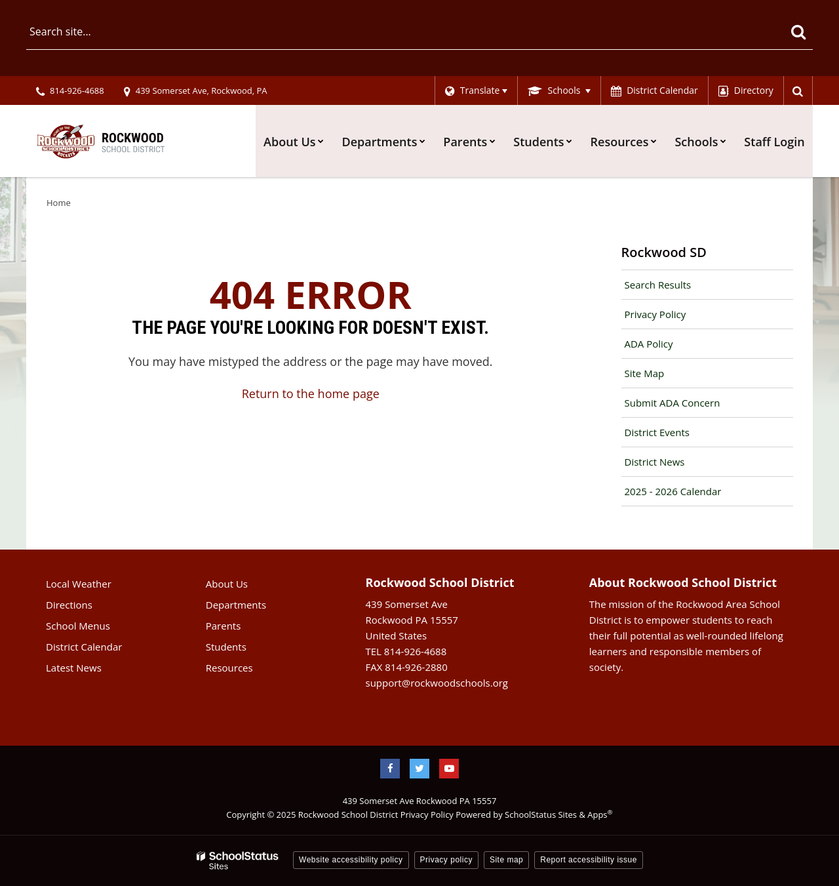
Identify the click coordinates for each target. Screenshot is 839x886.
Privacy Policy (655, 314)
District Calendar (84, 646)
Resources (229, 667)
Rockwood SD (664, 252)
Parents (223, 625)
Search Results (658, 284)
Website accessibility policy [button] (351, 859)
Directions (69, 604)
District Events (657, 432)
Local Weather (78, 583)
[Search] (798, 31)
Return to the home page (311, 393)
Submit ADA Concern (672, 402)
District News (655, 461)
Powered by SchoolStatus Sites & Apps (534, 814)
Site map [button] (506, 859)
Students (226, 646)
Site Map (645, 373)
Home (59, 203)
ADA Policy (649, 343)
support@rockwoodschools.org (437, 682)
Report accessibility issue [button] (588, 859)
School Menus (78, 625)
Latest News (74, 667)
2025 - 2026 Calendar (673, 491)
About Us (227, 583)
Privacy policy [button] (446, 859)
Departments (236, 604)
